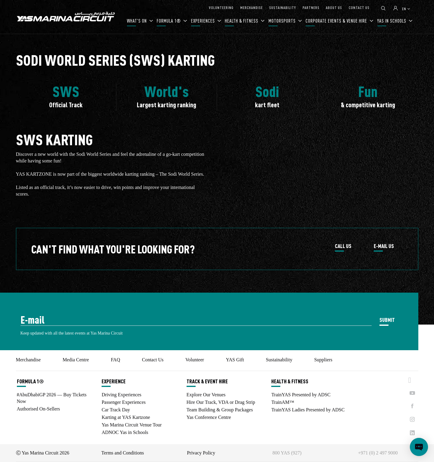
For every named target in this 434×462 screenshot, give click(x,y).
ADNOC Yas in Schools (125, 432)
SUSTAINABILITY (282, 7)
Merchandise (28, 359)
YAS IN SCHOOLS (392, 20)
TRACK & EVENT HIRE (207, 381)
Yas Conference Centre (209, 417)
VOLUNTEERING (221, 7)
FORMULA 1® (169, 20)
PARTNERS (311, 7)
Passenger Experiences (124, 402)
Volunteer (194, 359)
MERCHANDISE (251, 7)
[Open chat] (419, 447)
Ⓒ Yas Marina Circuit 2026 (42, 452)
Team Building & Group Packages (220, 409)
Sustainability (279, 359)
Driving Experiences (121, 394)
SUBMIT (387, 319)
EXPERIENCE (114, 381)
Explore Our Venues (206, 394)
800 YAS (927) (286, 452)
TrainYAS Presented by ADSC (300, 394)
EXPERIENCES (203, 20)
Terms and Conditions (122, 452)
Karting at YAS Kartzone (126, 417)
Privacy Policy (201, 452)
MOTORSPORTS (283, 20)
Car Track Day (116, 409)
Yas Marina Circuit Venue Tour (132, 424)
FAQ (115, 359)
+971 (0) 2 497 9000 (378, 452)
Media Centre (76, 359)
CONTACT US (359, 7)
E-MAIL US (384, 246)
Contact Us (153, 359)
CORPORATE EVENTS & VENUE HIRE (337, 20)
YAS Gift (235, 359)
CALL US (343, 246)
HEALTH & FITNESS (242, 20)
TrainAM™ (282, 402)
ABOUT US (334, 7)
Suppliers (323, 359)
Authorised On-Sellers (38, 408)
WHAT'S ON (137, 20)
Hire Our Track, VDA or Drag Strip (221, 402)
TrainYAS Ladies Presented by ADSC (307, 409)
